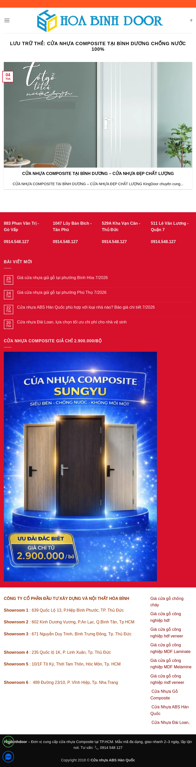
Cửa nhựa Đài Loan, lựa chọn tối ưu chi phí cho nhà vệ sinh (72, 322)
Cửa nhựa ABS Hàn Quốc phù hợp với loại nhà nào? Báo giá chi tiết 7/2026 (86, 307)
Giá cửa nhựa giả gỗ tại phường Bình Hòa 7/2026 (62, 277)
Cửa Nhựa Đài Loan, (171, 722)
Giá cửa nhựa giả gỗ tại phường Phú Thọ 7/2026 (61, 292)
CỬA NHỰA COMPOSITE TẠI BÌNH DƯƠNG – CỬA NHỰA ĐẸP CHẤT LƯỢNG (98, 173)
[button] (7, 20)
